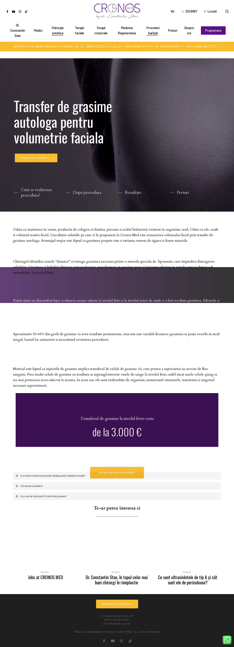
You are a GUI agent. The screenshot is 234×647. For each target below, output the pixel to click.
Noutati (45, 572)
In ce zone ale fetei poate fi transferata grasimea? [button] (41, 496)
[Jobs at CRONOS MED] (45, 552)
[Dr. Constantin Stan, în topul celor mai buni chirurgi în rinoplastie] (116, 555)
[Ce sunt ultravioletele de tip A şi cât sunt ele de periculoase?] (187, 555)
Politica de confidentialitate (88, 631)
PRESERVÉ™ (174, 46)
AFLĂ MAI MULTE (204, 46)
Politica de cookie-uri (137, 631)
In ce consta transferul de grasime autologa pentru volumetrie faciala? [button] (50, 475)
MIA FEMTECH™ (143, 46)
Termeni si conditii (114, 631)
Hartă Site (155, 631)
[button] (36, 160)
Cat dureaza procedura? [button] (29, 486)
